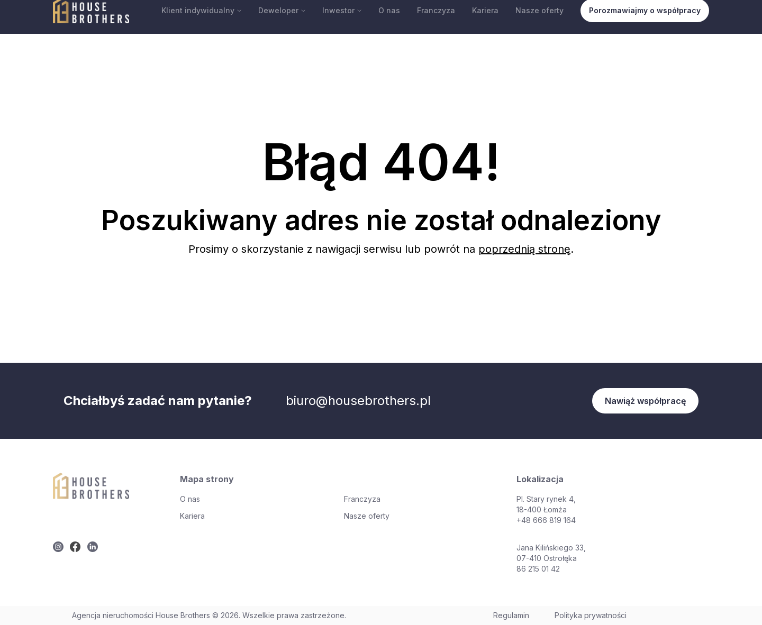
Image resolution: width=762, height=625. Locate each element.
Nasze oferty (539, 10)
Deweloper (281, 10)
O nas (389, 10)
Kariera (485, 10)
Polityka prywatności (591, 615)
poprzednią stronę (524, 249)
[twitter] (58, 546)
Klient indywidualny (201, 10)
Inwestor (341, 10)
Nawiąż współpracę (645, 401)
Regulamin (511, 615)
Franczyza (436, 10)
